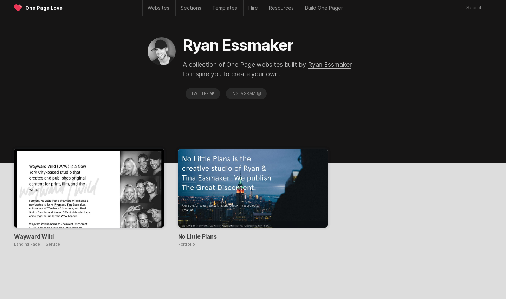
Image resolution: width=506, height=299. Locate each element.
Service (53, 244)
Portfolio (186, 244)
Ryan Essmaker (330, 64)
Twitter (202, 93)
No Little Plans (197, 236)
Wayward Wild (34, 236)
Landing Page (27, 244)
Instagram (246, 93)
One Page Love (44, 8)
